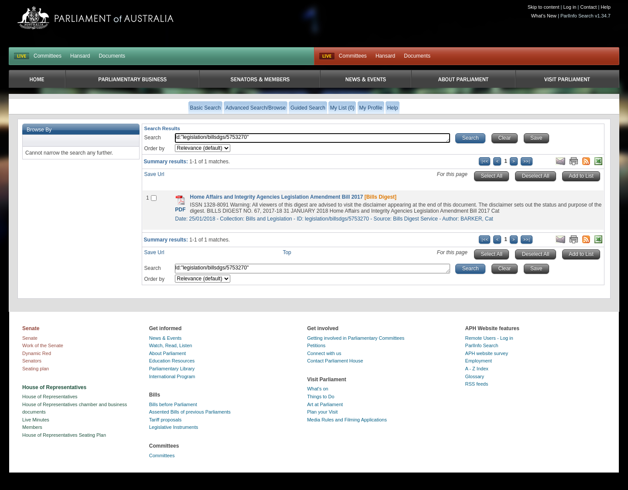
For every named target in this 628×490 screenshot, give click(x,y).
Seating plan (35, 368)
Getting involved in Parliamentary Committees (355, 338)
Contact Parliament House (335, 360)
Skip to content (544, 7)
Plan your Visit (322, 411)
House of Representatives (50, 396)
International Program (172, 376)
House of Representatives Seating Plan (64, 435)
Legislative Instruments (173, 427)
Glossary (474, 376)
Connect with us (324, 353)
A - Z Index (476, 368)
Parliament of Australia (95, 17)
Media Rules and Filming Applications (347, 419)
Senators (31, 360)
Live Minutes (35, 419)
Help (606, 7)
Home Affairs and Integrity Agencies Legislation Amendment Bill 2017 (276, 197)
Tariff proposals (165, 419)
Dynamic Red (36, 353)
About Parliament (167, 353)
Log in (570, 7)
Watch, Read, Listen (170, 345)
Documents (112, 56)
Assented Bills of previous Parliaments (190, 411)
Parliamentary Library (172, 368)
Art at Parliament (325, 404)
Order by (154, 148)
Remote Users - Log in (489, 338)
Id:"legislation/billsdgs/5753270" (313, 138)
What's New (543, 15)
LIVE (21, 56)
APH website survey (486, 353)
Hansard (80, 56)
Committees (47, 56)
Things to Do (320, 396)
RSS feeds (476, 383)
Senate (30, 338)
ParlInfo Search (481, 345)
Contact (588, 7)
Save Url (154, 174)
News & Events (165, 338)
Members (32, 427)
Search (152, 138)
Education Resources (172, 360)
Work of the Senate (42, 345)
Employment (478, 360)
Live (326, 56)
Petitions (316, 345)
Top (287, 252)
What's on (317, 388)
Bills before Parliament (173, 404)
